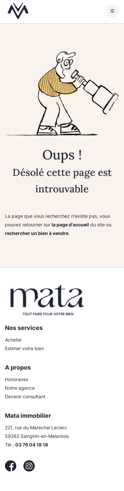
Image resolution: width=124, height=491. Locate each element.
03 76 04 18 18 (31, 444)
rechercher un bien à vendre (36, 233)
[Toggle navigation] (112, 10)
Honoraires (16, 379)
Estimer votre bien (24, 348)
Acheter (13, 340)
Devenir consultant (25, 396)
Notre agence (20, 388)
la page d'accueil (70, 224)
